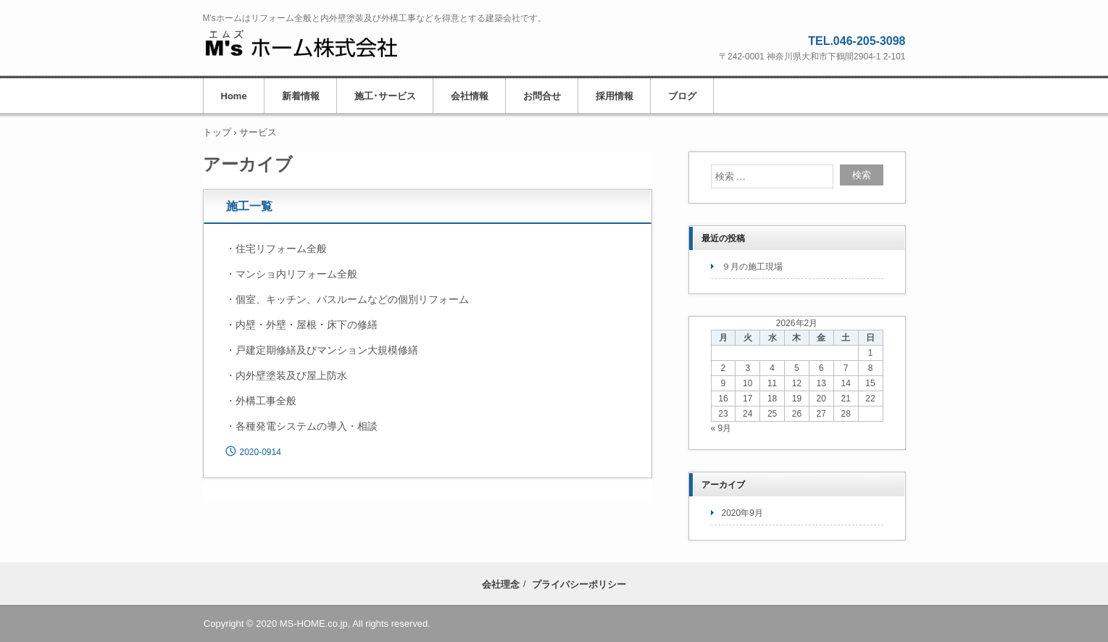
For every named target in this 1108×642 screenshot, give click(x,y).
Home (234, 96)
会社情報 (469, 96)
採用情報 (614, 96)
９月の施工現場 (752, 267)
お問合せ (542, 96)
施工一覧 (249, 206)
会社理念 (501, 584)
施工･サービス (385, 96)
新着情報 (301, 96)
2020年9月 (742, 513)
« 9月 (721, 428)
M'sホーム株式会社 (301, 44)
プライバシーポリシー (579, 584)
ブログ (682, 96)
